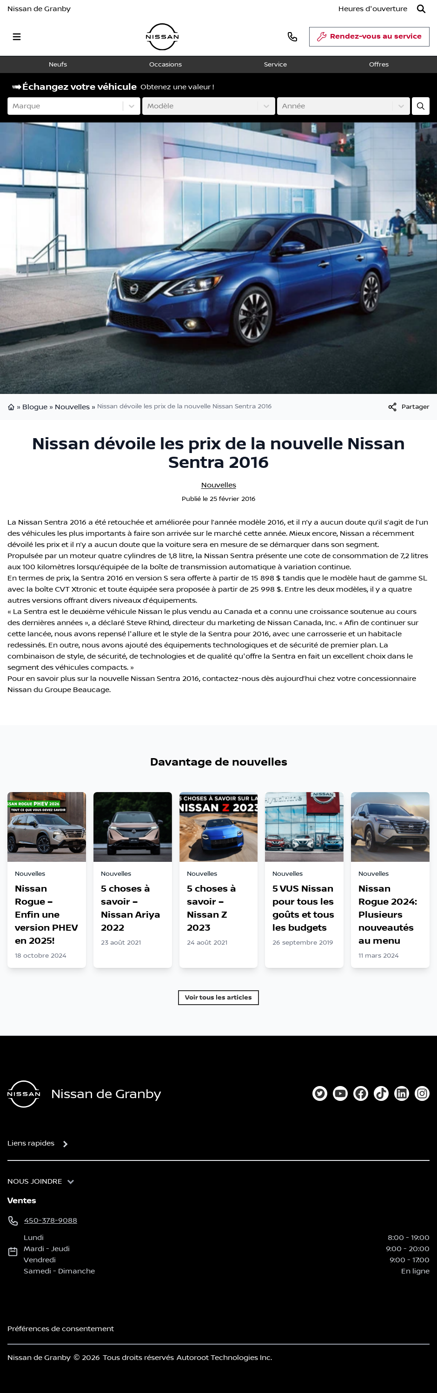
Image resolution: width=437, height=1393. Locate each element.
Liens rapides (30, 1143)
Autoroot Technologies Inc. (224, 1357)
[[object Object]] (408, 407)
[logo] (162, 37)
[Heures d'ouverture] (373, 8)
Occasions (165, 64)
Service (275, 64)
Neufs (58, 64)
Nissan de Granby (39, 9)
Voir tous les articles (218, 997)
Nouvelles (72, 407)
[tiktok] (381, 1093)
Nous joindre (34, 1181)
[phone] (292, 36)
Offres (379, 64)
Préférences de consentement (60, 1329)
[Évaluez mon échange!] (421, 106)
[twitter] (319, 1093)
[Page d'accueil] (23, 1094)
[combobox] (13, 106)
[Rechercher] (421, 8)
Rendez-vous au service (369, 39)
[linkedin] (401, 1093)
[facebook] (360, 1093)
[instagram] (422, 1093)
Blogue (34, 407)
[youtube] (340, 1093)
